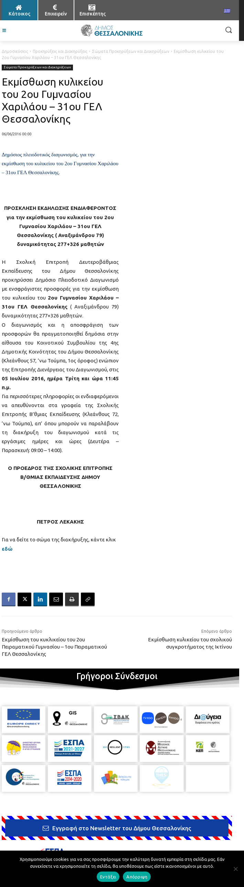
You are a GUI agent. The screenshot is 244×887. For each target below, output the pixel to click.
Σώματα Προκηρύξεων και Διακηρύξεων (130, 51)
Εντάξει (108, 876)
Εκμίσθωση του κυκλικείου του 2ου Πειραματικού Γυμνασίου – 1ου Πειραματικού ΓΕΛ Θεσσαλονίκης (54, 647)
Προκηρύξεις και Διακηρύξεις (60, 51)
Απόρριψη (136, 876)
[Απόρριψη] (235, 868)
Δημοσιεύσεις (15, 51)
